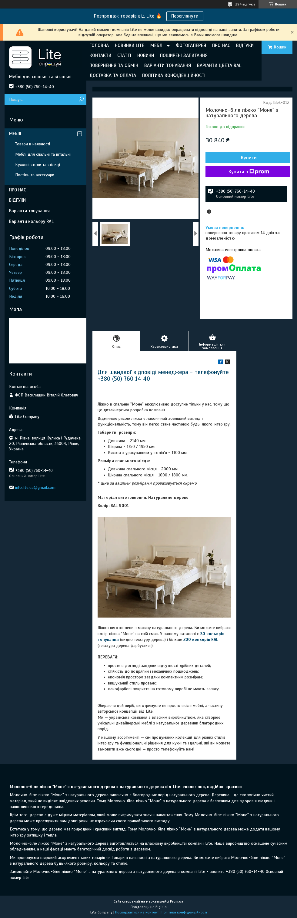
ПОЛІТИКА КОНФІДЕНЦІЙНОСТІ (173, 75)
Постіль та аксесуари (34, 174)
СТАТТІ (124, 55)
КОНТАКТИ (100, 55)
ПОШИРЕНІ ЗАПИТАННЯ (184, 55)
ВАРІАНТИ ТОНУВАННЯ (167, 65)
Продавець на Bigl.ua (149, 907)
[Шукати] (81, 99)
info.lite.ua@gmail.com (35, 487)
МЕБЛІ (157, 45)
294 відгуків (245, 4)
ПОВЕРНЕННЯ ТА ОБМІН (113, 65)
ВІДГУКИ (245, 45)
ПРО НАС (221, 45)
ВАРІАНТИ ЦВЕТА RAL (219, 65)
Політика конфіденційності (184, 912)
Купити (249, 158)
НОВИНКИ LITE (129, 45)
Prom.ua (176, 901)
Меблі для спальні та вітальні (43, 154)
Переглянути (185, 16)
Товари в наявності (32, 144)
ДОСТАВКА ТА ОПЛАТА (112, 75)
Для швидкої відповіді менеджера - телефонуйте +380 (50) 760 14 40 (163, 375)
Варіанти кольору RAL (31, 221)
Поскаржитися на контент (137, 912)
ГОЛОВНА (99, 45)
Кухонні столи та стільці (37, 164)
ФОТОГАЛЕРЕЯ (191, 45)
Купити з (249, 172)
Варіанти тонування (29, 211)
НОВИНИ (145, 55)
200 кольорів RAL (200, 639)
